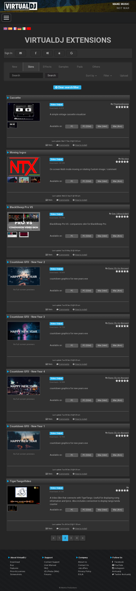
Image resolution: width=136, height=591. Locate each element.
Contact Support (52, 562)
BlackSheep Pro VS (21, 207)
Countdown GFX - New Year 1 (27, 426)
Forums (47, 574)
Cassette (15, 97)
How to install (81, 145)
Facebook (118, 562)
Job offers (83, 568)
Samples (64, 66)
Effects (47, 66)
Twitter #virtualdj (121, 574)
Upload (124, 75)
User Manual (50, 565)
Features (14, 568)
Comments (64, 145)
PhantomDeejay (121, 104)
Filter (108, 75)
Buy (12, 565)
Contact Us (83, 565)
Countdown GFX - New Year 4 (27, 371)
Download (15, 562)
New (14, 66)
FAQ (46, 568)
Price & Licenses (17, 571)
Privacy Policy (84, 571)
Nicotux (125, 158)
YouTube (117, 565)
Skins (31, 66)
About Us (82, 562)
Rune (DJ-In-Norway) (118, 268)
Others (96, 66)
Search (52, 75)
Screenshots (16, 574)
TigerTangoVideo (20, 481)
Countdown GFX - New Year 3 (27, 316)
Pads (80, 66)
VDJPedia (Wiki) (51, 571)
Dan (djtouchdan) (120, 213)
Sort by (91, 75)
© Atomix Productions (68, 588)
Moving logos (18, 152)
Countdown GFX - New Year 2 (27, 262)
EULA (80, 574)
